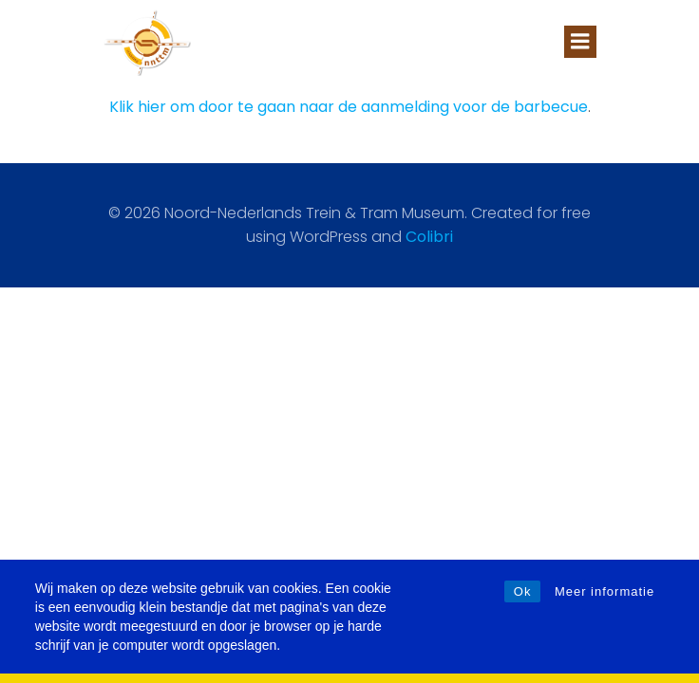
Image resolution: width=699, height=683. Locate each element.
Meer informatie (604, 591)
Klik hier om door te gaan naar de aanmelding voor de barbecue (348, 107)
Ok (523, 591)
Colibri (429, 237)
